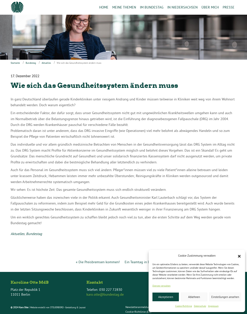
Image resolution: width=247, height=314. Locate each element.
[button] (239, 256)
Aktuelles (46, 63)
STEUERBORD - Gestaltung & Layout (67, 307)
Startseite (15, 63)
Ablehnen (194, 297)
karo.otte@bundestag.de (105, 294)
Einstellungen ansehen (225, 297)
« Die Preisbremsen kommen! (98, 262)
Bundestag (31, 63)
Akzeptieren (165, 297)
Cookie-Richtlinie (183, 306)
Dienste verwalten (161, 285)
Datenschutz (200, 306)
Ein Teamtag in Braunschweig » (148, 262)
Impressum (213, 306)
